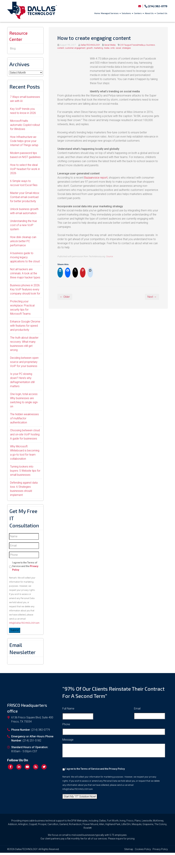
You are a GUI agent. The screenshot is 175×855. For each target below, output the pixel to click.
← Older (65, 296)
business (150, 45)
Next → (152, 296)
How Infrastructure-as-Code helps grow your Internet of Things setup (24, 143)
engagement (80, 48)
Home (97, 13)
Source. (109, 256)
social (118, 48)
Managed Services (111, 13)
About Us (150, 13)
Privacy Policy (117, 771)
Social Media (110, 45)
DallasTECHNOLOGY (90, 45)
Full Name (68, 710)
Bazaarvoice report (95, 177)
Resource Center (20, 37)
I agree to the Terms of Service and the (25, 568)
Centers (139, 13)
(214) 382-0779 (156, 6)
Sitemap (128, 851)
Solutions (127, 13)
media (106, 48)
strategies (126, 48)
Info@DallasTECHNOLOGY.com (24, 625)
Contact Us (162, 13)
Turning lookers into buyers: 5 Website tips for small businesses (25, 473)
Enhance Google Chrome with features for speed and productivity (25, 328)
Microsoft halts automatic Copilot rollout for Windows (25, 127)
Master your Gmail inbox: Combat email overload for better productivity (25, 199)
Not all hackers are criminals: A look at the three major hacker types (25, 275)
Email (137, 710)
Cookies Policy (143, 851)
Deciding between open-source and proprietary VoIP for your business (24, 364)
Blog (13, 50)
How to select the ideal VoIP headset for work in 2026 (25, 171)
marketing (98, 48)
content (60, 48)
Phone (66, 726)
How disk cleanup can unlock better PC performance (23, 243)
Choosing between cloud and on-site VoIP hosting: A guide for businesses (25, 436)
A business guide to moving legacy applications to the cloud (25, 259)
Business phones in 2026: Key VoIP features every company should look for (25, 291)
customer (69, 48)
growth (89, 48)
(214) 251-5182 (32, 743)
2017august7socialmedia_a (132, 45)
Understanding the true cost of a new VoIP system (23, 227)
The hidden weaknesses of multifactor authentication (24, 420)
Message (67, 742)
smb (112, 48)
